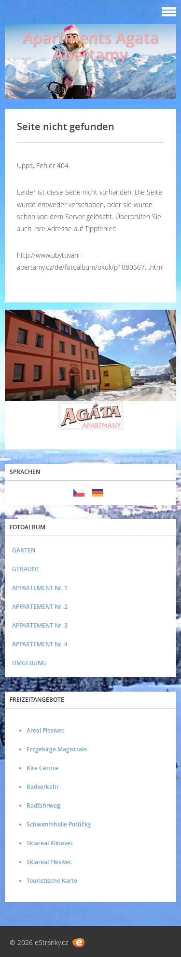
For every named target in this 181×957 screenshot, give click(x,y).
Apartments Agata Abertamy (90, 46)
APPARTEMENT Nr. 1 (40, 588)
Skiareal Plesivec (49, 862)
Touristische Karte (52, 881)
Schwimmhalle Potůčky (59, 824)
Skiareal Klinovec (50, 843)
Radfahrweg (43, 805)
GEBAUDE (26, 569)
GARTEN (23, 550)
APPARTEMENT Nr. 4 (40, 644)
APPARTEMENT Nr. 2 (40, 607)
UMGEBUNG (29, 663)
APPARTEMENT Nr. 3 (40, 625)
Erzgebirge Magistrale (57, 749)
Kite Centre (42, 768)
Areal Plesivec (45, 730)
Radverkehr (43, 787)
